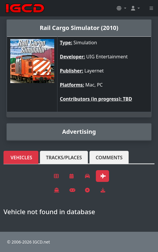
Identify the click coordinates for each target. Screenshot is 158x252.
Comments (109, 157)
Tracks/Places (64, 157)
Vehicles (21, 157)
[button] (121, 8)
